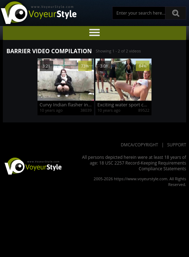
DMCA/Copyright (139, 145)
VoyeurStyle (32, 165)
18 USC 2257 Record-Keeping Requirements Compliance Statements (142, 166)
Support (176, 145)
